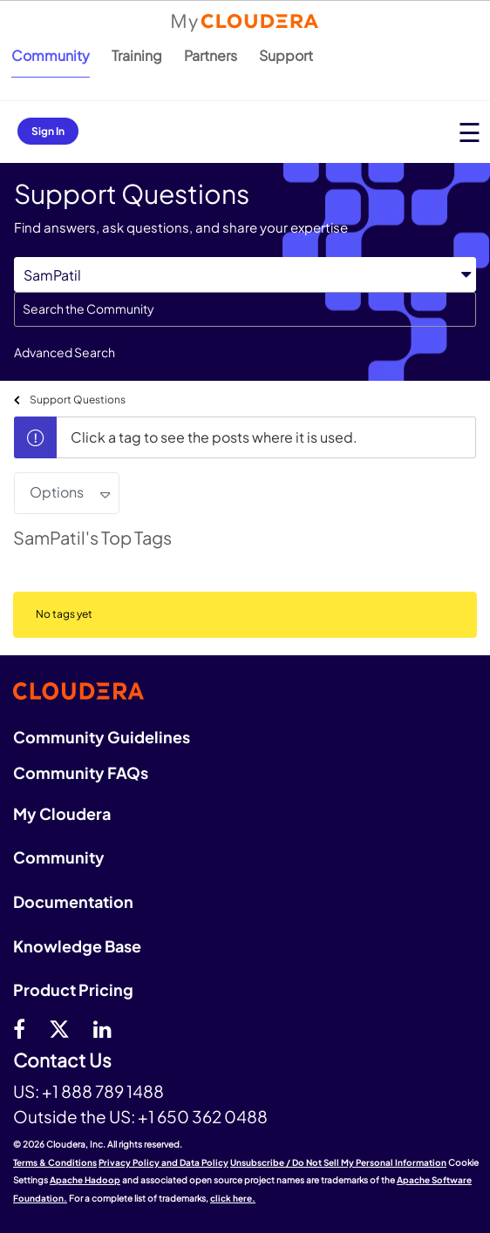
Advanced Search (64, 352)
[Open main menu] (469, 132)
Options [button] (57, 492)
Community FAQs (80, 772)
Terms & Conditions (55, 1162)
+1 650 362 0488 (203, 1116)
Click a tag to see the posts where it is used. (214, 437)
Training (137, 55)
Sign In (48, 131)
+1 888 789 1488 (103, 1091)
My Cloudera (62, 813)
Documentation (73, 901)
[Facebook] (19, 1028)
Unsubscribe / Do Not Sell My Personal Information (338, 1162)
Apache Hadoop (85, 1180)
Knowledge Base (77, 946)
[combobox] (245, 309)
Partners (210, 55)
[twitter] (59, 1028)
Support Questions (78, 399)
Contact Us (62, 1061)
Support (286, 55)
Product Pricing (73, 989)
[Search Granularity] (245, 275)
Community (50, 55)
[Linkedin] (102, 1028)
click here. (232, 1198)
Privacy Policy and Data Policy (163, 1162)
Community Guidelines (101, 737)
